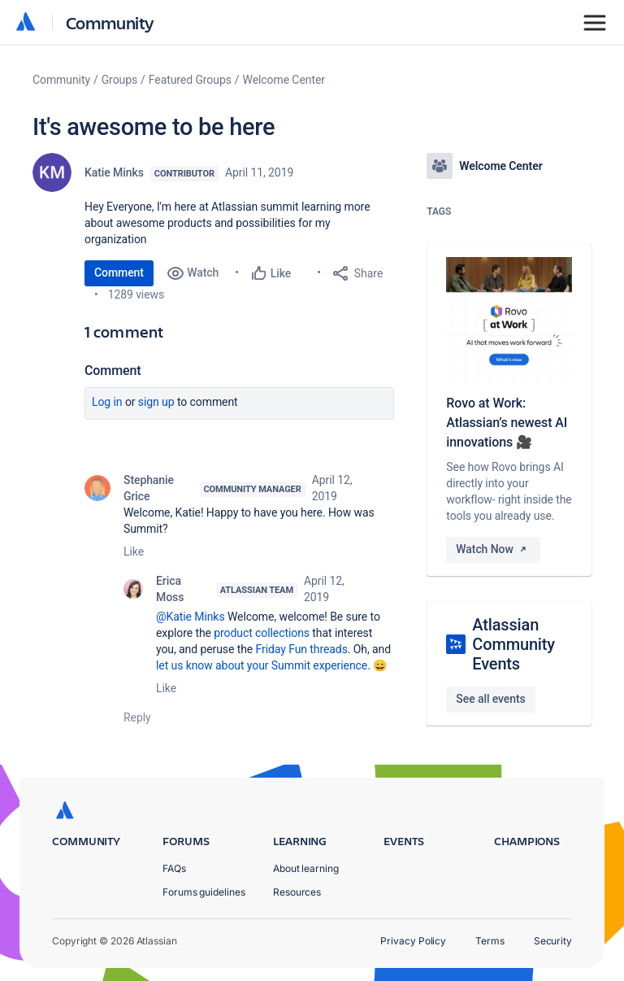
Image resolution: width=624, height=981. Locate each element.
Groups (119, 79)
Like (134, 551)
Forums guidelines (203, 892)
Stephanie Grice (149, 488)
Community (110, 22)
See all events (490, 698)
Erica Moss (170, 589)
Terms (490, 941)
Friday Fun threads (302, 649)
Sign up (156, 401)
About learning (306, 868)
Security (553, 941)
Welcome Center (284, 79)
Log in (107, 401)
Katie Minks (114, 172)
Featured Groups (190, 79)
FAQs (174, 868)
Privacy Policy (413, 941)
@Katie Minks (190, 616)
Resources (297, 892)
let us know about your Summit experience (261, 665)
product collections (262, 632)
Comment (119, 272)
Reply (137, 717)
